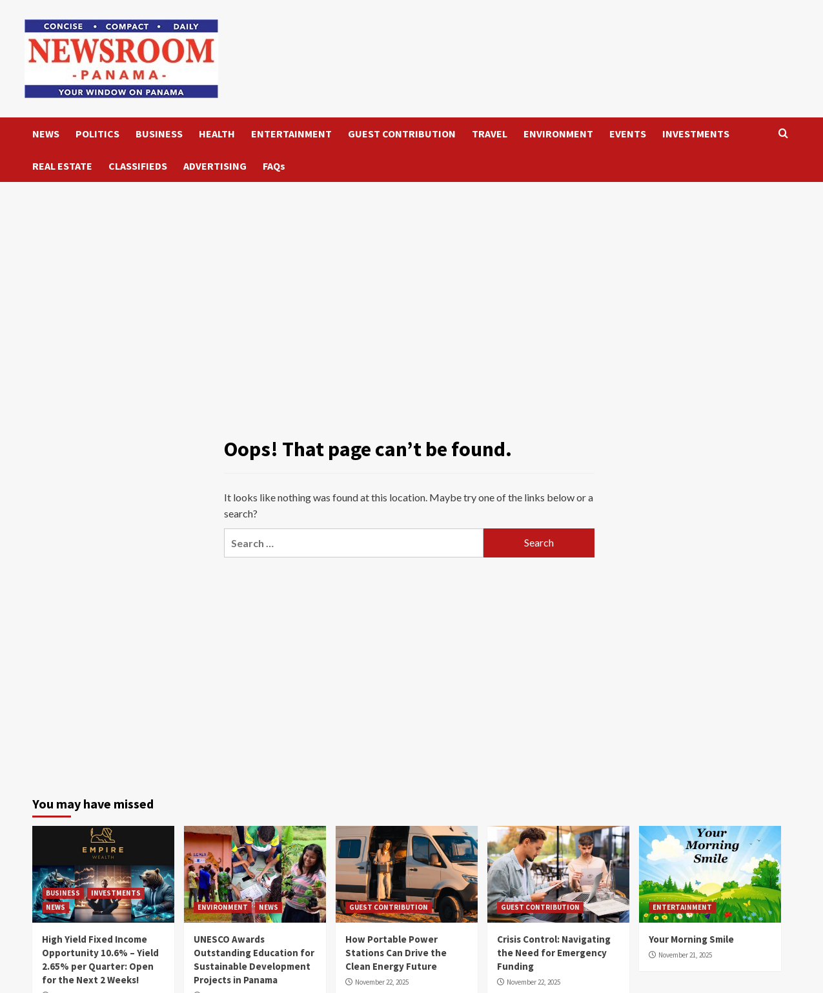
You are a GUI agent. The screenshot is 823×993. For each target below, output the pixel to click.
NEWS (45, 133)
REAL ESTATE (62, 165)
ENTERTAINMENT (291, 133)
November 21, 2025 (685, 954)
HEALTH (217, 133)
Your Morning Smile (691, 939)
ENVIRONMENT (558, 133)
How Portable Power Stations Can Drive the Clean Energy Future (396, 952)
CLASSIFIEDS (137, 165)
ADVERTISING (215, 165)
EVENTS (627, 133)
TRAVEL (489, 133)
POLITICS (97, 133)
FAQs (274, 165)
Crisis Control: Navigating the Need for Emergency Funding (554, 952)
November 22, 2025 (382, 982)
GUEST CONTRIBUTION (402, 133)
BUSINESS (159, 133)
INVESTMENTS (695, 133)
